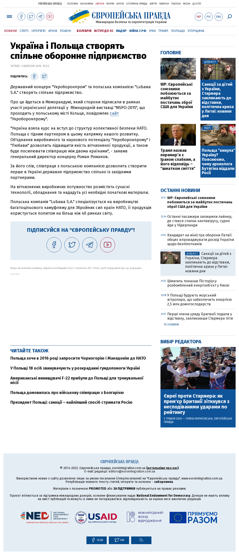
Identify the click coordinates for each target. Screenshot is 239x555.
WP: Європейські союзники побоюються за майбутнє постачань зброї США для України (176, 95)
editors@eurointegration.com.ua (132, 471)
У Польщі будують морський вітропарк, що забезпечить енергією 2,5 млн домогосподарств (199, 299)
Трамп (163, 31)
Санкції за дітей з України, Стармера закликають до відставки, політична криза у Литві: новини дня (218, 100)
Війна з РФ (137, 31)
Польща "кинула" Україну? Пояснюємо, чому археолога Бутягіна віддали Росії (218, 161)
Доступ (197, 3)
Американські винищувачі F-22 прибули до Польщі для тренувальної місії (76, 380)
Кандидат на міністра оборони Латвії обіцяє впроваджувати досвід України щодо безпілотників (200, 239)
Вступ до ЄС (103, 31)
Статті (24, 31)
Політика (72, 3)
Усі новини (171, 324)
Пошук (65, 31)
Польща (178, 31)
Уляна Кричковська (199, 418)
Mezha (186, 3)
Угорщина (196, 31)
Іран (152, 31)
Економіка (86, 3)
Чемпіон (164, 3)
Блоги (120, 3)
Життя (153, 3)
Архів (52, 31)
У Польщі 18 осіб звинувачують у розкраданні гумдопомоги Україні (75, 368)
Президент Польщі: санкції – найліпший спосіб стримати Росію (71, 402)
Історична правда (136, 3)
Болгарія (84, 31)
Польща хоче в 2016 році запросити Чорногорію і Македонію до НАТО (78, 358)
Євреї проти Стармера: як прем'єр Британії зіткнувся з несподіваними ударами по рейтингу (197, 404)
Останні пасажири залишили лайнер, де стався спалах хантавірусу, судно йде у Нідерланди (199, 220)
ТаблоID (176, 3)
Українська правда (50, 3)
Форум (110, 3)
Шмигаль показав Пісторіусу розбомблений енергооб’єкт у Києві (198, 283)
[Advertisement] (80, 307)
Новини (10, 31)
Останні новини (180, 190)
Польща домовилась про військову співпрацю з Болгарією (67, 392)
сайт (114, 113)
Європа (99, 3)
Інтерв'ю (38, 31)
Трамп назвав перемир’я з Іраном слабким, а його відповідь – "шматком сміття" (177, 159)
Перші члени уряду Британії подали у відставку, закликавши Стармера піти (200, 316)
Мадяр (121, 31)
